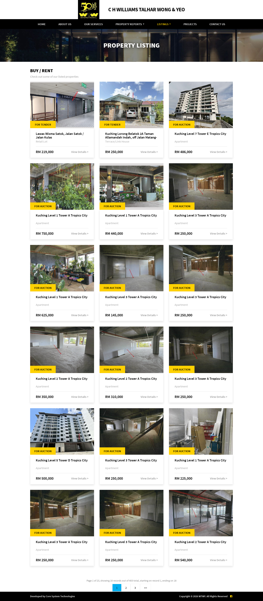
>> (145, 588)
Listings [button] (163, 24)
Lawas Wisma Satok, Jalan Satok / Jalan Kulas (60, 135)
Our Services (93, 24)
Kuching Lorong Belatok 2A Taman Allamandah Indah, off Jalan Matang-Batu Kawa (131, 135)
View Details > (79, 152)
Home (42, 24)
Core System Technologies (60, 596)
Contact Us (217, 24)
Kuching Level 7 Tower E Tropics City (200, 134)
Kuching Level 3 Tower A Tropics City (200, 215)
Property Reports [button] (129, 24)
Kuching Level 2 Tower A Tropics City (61, 379)
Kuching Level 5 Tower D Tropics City (62, 460)
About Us (64, 24)
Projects (190, 24)
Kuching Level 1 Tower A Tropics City (61, 215)
